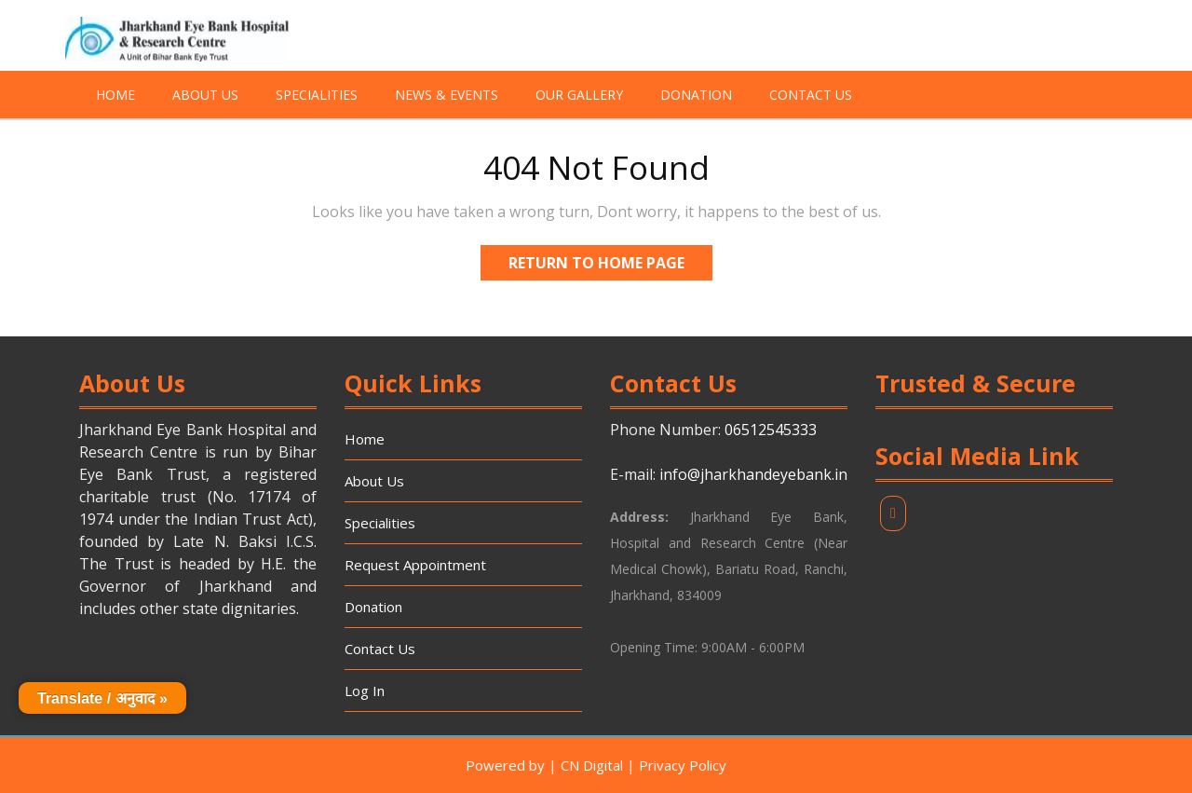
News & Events (446, 94)
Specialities (317, 94)
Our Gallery (579, 94)
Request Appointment (415, 564)
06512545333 (771, 429)
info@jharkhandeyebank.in (753, 474)
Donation (696, 94)
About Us (205, 94)
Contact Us (810, 94)
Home (115, 94)
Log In (365, 690)
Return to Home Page (610, 259)
